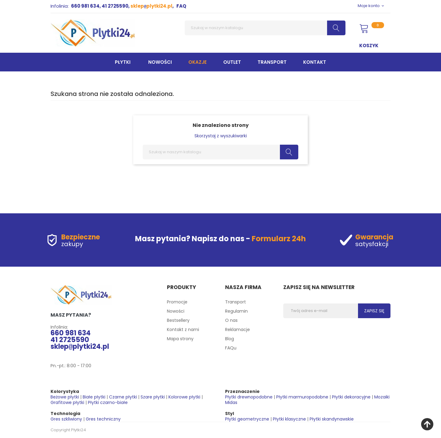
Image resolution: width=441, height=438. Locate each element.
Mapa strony (180, 339)
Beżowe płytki (65, 397)
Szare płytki (153, 397)
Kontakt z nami (183, 329)
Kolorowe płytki (184, 397)
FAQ (181, 6)
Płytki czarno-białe (108, 402)
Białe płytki (94, 397)
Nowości (175, 311)
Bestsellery (178, 320)
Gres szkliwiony (66, 419)
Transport (235, 302)
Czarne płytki (123, 397)
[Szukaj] (265, 28)
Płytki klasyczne (289, 419)
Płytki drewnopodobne (249, 397)
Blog (229, 339)
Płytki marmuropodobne (302, 397)
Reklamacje (237, 329)
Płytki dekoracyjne (351, 397)
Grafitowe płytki (67, 402)
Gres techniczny (103, 419)
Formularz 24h (279, 239)
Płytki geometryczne (247, 419)
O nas (231, 320)
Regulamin (236, 311)
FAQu (230, 348)
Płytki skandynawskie (332, 419)
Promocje (177, 302)
